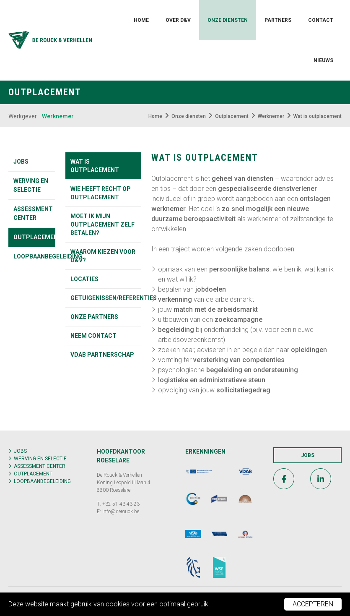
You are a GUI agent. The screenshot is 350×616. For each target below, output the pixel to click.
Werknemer (58, 116)
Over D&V (178, 20)
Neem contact (93, 335)
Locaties (84, 279)
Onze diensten (227, 20)
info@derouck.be (120, 511)
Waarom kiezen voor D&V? (102, 256)
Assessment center (33, 213)
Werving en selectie (30, 185)
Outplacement (34, 237)
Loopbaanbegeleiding (34, 256)
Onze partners (94, 316)
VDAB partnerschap (102, 354)
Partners (277, 20)
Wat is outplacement (94, 165)
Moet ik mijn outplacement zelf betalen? (102, 224)
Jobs (21, 161)
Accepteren (313, 604)
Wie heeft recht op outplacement (100, 193)
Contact (320, 20)
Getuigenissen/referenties (105, 298)
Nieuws (323, 60)
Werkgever (22, 116)
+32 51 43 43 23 (121, 504)
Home (141, 20)
